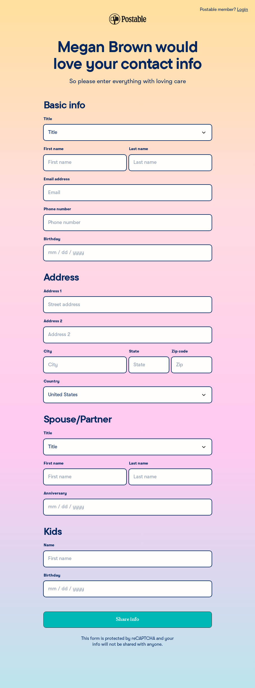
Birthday (52, 239)
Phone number (57, 209)
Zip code (180, 351)
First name (54, 149)
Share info (127, 619)
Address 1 (53, 291)
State (134, 351)
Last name (138, 149)
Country (51, 381)
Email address (57, 179)
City (48, 351)
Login (242, 10)
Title (48, 119)
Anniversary (55, 493)
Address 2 (53, 321)
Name (49, 545)
